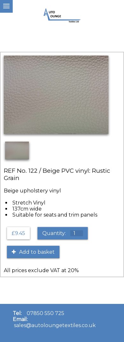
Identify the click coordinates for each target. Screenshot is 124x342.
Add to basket (33, 252)
